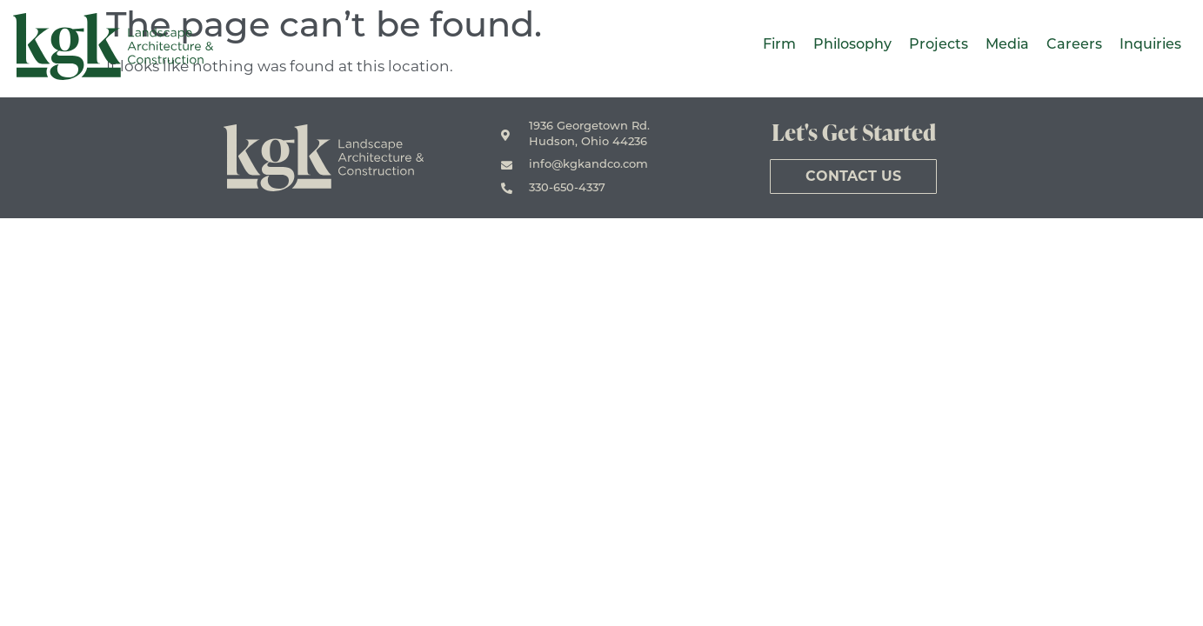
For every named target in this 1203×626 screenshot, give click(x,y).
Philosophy (852, 45)
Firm (779, 45)
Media (1007, 45)
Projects (938, 45)
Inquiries (1150, 45)
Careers (1074, 45)
